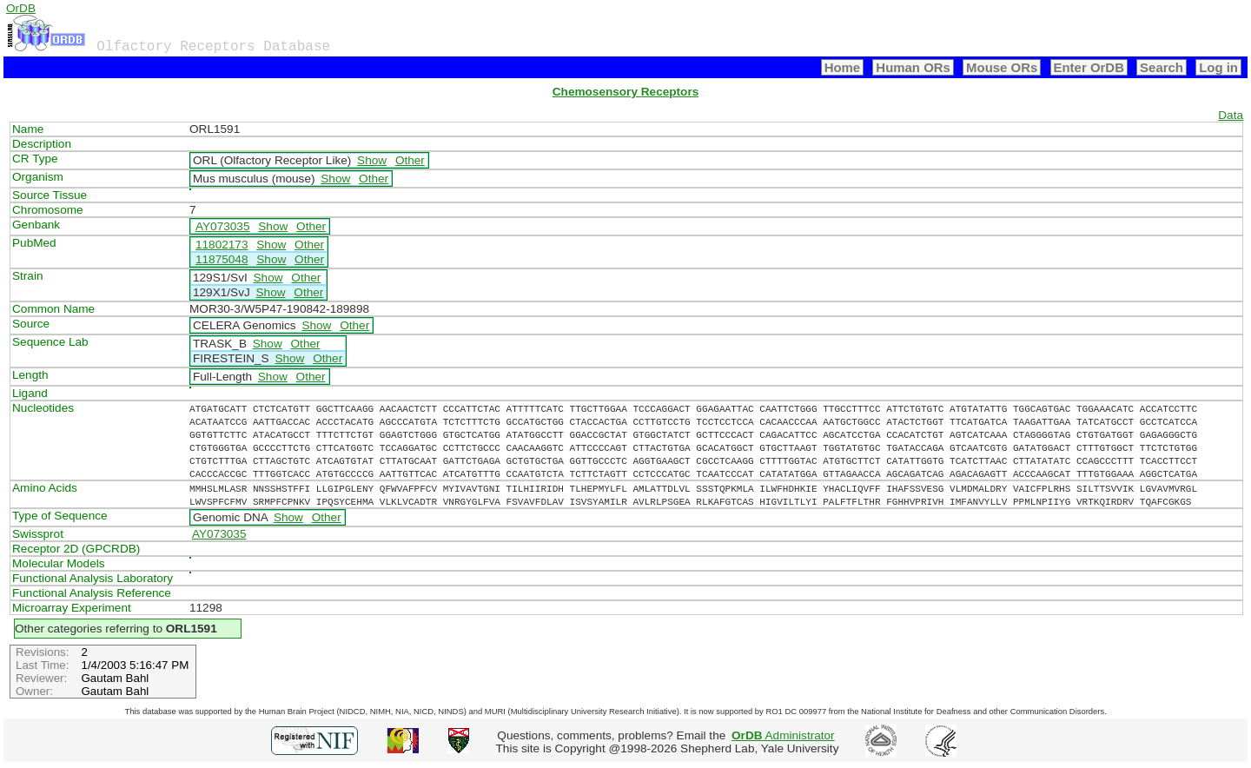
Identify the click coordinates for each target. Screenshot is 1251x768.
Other (410, 160)
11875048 (221, 259)
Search (1161, 67)
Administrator (783, 735)
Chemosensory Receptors (625, 91)
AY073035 (222, 226)
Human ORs (913, 67)
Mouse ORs (1001, 67)
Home (842, 67)
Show (372, 160)
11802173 (221, 244)
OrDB (21, 8)
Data (1230, 115)
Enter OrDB (1089, 67)
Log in (1218, 67)
